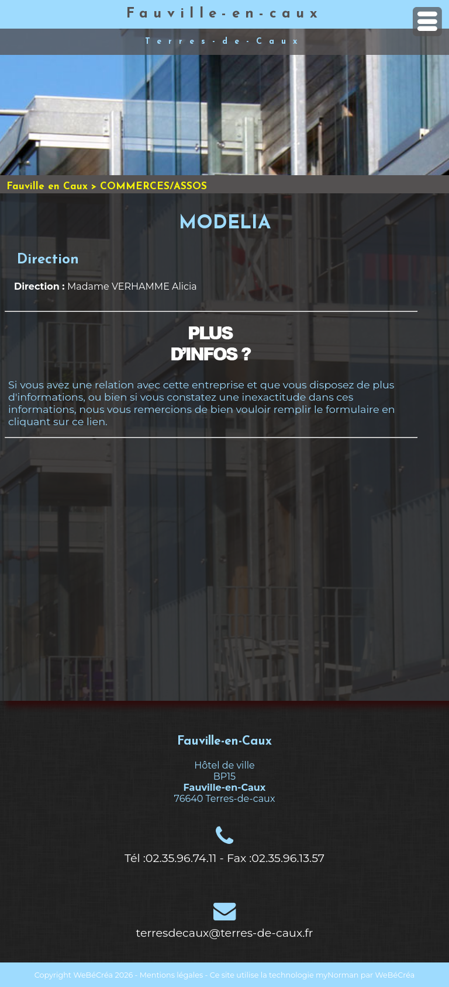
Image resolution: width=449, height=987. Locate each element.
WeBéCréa (93, 975)
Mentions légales (171, 975)
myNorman (337, 975)
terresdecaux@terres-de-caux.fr (224, 933)
